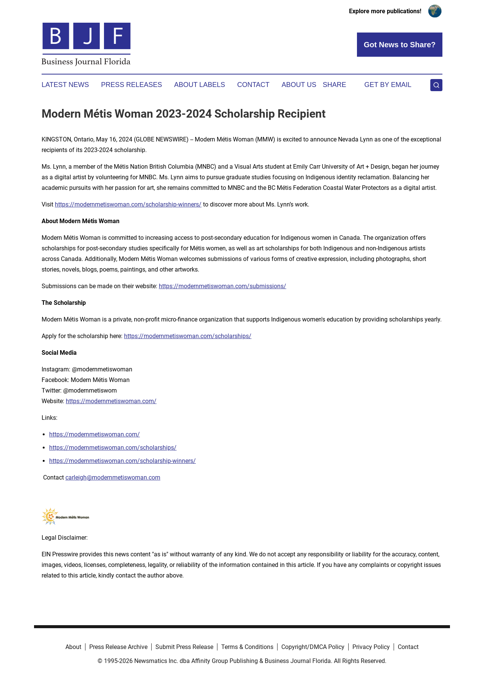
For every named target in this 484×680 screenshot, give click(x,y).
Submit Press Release (184, 647)
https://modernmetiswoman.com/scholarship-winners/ (128, 204)
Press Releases (131, 84)
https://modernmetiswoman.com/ (111, 401)
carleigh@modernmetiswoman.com (112, 477)
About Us (299, 84)
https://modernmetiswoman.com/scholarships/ (187, 336)
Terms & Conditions (247, 647)
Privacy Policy (371, 647)
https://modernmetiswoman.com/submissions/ (222, 286)
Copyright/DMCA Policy (312, 647)
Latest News (65, 84)
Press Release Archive (118, 647)
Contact (253, 84)
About (73, 647)
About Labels (199, 84)
